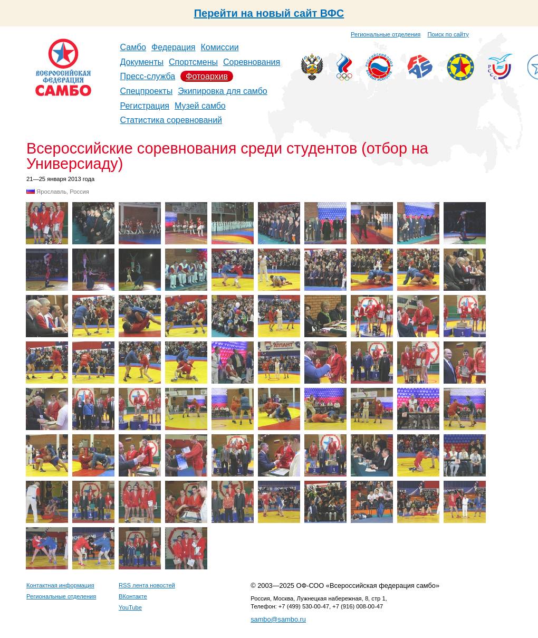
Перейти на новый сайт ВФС (269, 13)
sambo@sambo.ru (278, 619)
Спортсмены (193, 62)
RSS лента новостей (147, 585)
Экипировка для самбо (222, 91)
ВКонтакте (133, 596)
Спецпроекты (146, 91)
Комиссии (220, 47)
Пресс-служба (148, 76)
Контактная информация (60, 585)
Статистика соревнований (171, 120)
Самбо (133, 47)
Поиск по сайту (448, 34)
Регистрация (145, 105)
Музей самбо (200, 105)
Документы (142, 62)
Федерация (173, 47)
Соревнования (251, 62)
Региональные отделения (385, 34)
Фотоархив (207, 76)
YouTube (130, 607)
